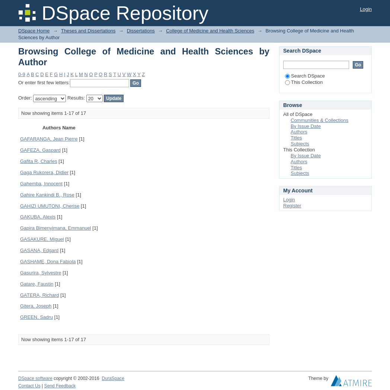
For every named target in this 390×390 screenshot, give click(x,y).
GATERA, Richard (39, 295)
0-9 (21, 74)
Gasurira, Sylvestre (40, 273)
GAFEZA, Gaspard (40, 150)
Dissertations (141, 31)
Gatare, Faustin (37, 284)
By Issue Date (306, 126)
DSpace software (35, 378)
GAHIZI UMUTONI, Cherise (49, 206)
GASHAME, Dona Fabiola (48, 261)
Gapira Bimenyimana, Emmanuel (55, 228)
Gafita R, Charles (38, 161)
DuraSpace (113, 378)
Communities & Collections (319, 120)
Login (366, 9)
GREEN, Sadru (36, 317)
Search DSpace (305, 76)
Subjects (300, 144)
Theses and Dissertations (88, 31)
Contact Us (29, 386)
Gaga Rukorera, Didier (44, 172)
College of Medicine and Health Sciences (210, 31)
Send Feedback (60, 386)
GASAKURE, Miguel (42, 239)
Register (292, 205)
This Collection (304, 82)
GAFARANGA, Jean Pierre (49, 139)
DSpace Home (34, 31)
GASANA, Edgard (39, 250)
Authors (299, 132)
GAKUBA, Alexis (37, 217)
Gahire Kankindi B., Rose (47, 195)
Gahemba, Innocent (41, 183)
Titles (296, 138)
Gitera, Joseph (36, 306)
